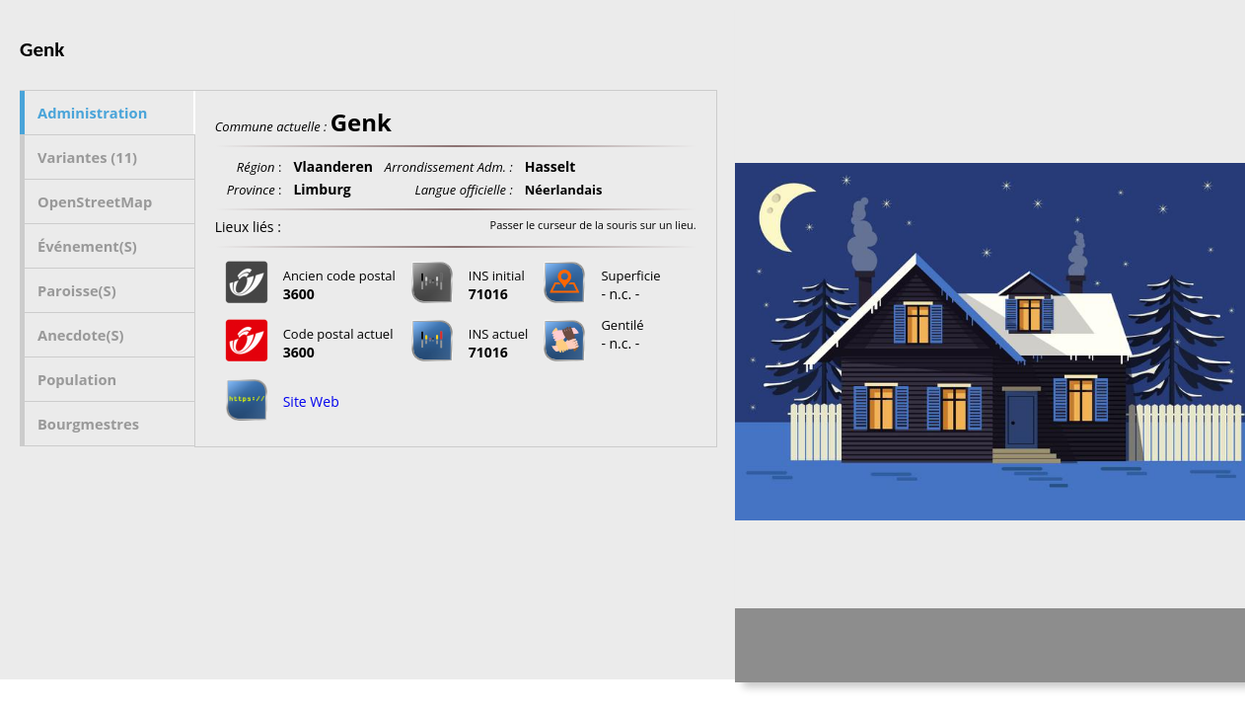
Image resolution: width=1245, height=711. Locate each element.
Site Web (311, 401)
